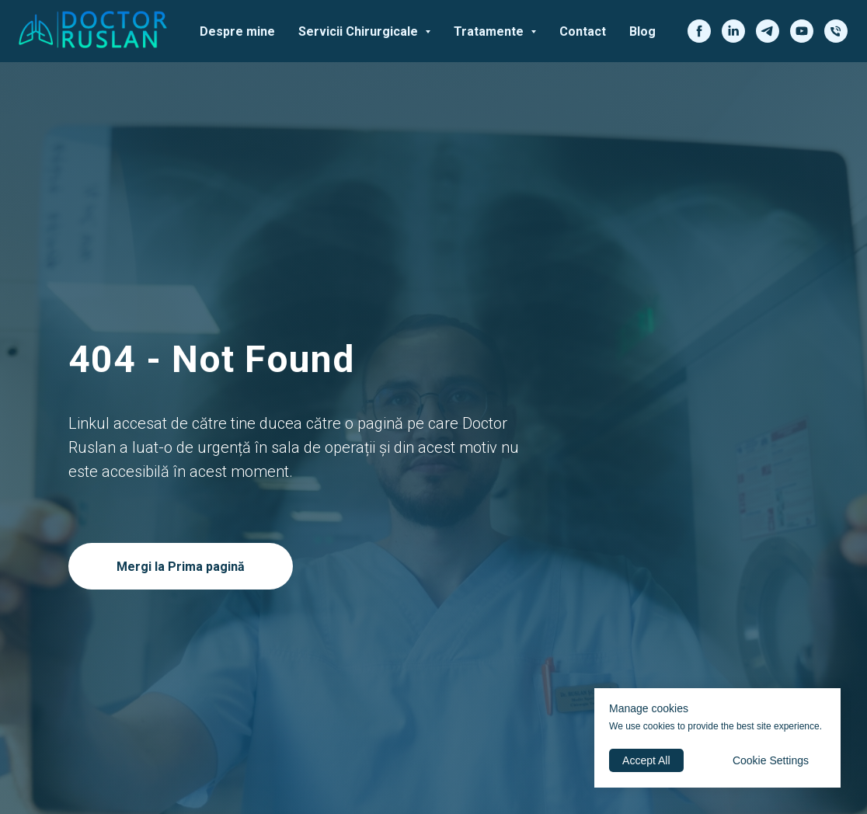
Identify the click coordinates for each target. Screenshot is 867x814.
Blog (642, 31)
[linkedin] (733, 31)
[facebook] (699, 31)
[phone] (836, 31)
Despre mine (237, 31)
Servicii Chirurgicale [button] (359, 31)
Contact (582, 31)
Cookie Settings (771, 760)
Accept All (646, 760)
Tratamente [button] (490, 31)
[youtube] (801, 31)
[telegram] (767, 31)
